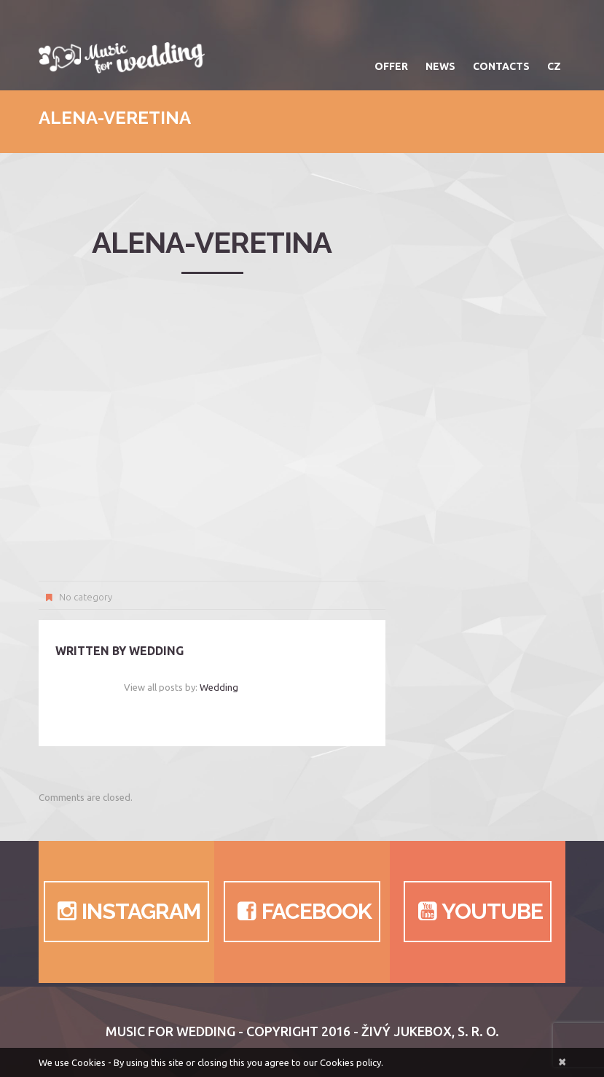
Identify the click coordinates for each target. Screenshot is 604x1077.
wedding (156, 650)
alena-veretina (212, 242)
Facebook (302, 911)
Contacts (501, 66)
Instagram (126, 911)
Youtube (477, 911)
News (440, 66)
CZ (554, 66)
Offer (391, 66)
